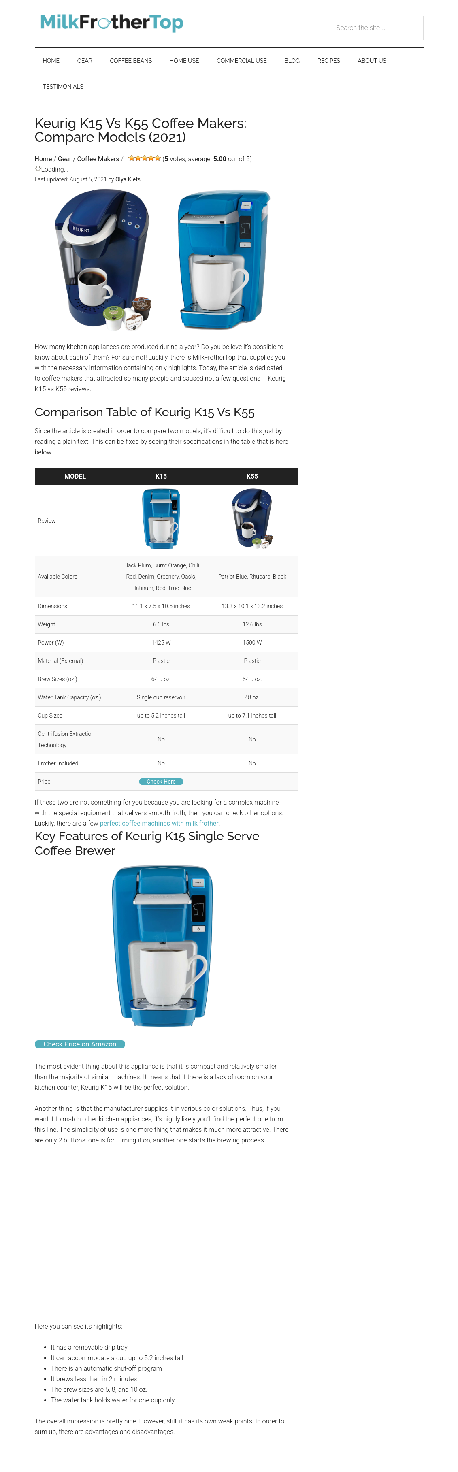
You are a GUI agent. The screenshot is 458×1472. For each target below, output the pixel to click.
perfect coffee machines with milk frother (159, 823)
